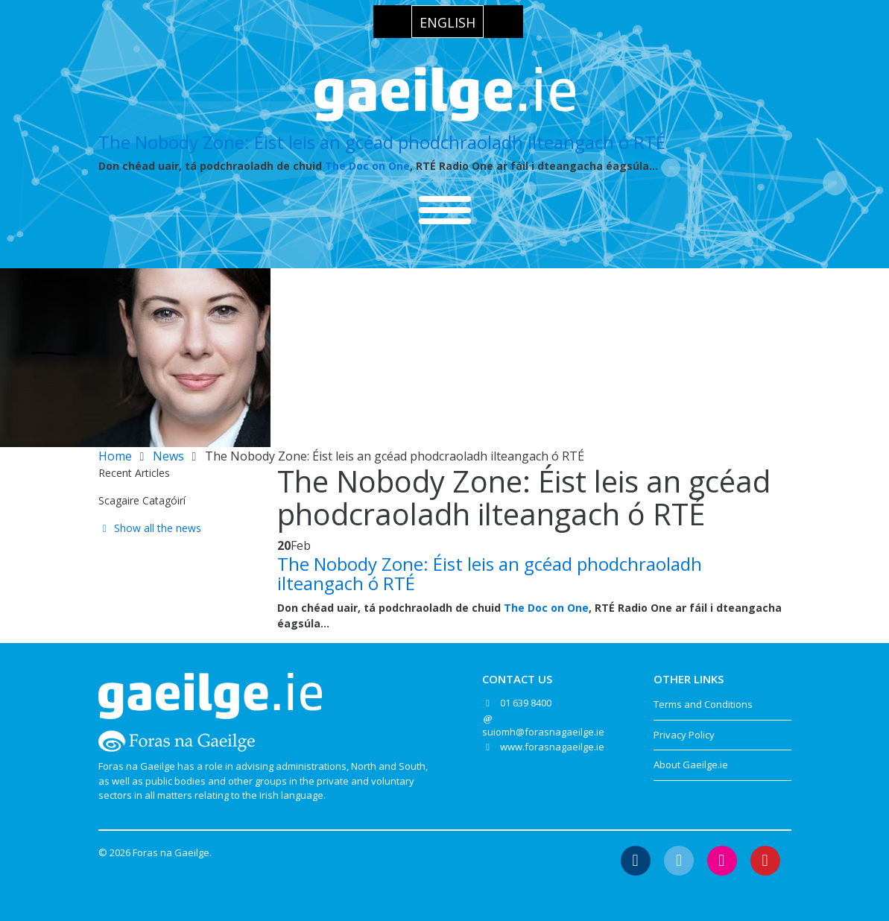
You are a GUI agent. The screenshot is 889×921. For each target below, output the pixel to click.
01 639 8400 (525, 702)
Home (115, 456)
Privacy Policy (684, 734)
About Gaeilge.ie (691, 764)
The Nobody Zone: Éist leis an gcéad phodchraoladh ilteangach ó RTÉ (381, 142)
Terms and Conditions (703, 704)
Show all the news (150, 528)
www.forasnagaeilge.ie (552, 746)
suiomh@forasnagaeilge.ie (543, 731)
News (168, 456)
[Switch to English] (447, 21)
